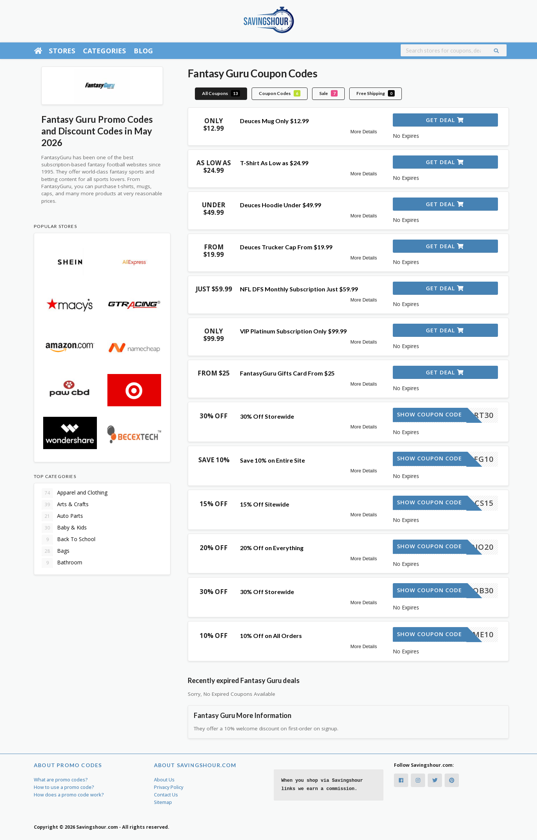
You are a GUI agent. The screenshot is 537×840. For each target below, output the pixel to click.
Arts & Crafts (65, 505)
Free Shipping (375, 93)
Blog (143, 50)
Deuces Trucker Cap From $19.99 (286, 246)
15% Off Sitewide (264, 504)
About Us (164, 780)
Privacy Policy (168, 787)
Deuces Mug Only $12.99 (274, 120)
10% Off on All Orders (271, 635)
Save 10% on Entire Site (272, 460)
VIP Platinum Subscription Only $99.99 (293, 331)
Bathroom (62, 563)
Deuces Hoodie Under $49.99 (280, 204)
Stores (62, 50)
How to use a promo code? (64, 787)
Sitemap (163, 802)
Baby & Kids (64, 528)
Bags (55, 551)
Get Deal (445, 120)
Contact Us (166, 795)
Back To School (68, 539)
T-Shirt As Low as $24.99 (274, 162)
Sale (328, 93)
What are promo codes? (61, 780)
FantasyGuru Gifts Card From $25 (287, 373)
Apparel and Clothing (74, 493)
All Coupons (221, 93)
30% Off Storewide (267, 416)
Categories (104, 50)
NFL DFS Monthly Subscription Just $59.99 (299, 289)
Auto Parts (62, 516)
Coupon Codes (279, 93)
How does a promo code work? (69, 795)
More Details (363, 131)
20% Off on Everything (271, 547)
